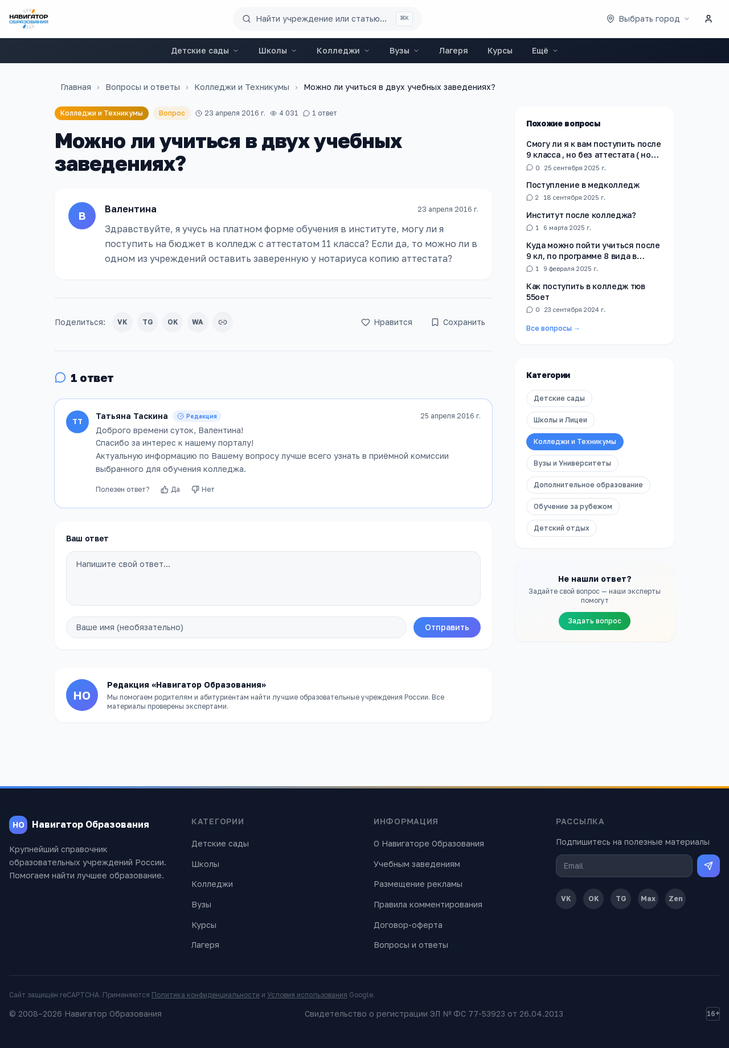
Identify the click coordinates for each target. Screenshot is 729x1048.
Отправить (447, 627)
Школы (278, 50)
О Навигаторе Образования (429, 843)
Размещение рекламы (418, 884)
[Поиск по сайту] (327, 19)
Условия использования (307, 995)
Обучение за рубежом (573, 506)
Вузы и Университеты (572, 463)
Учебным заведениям (417, 864)
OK (172, 322)
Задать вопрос (594, 621)
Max (648, 898)
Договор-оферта (408, 925)
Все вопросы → (553, 328)
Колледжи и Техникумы (241, 87)
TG (147, 322)
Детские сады (205, 50)
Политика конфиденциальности (205, 995)
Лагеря (453, 50)
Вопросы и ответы (142, 87)
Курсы (500, 50)
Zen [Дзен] (676, 898)
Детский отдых (561, 528)
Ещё (545, 50)
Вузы (405, 50)
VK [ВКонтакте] (566, 898)
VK (122, 322)
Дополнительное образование (588, 484)
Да (170, 489)
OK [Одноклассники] (593, 898)
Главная (75, 87)
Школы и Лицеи (560, 420)
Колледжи (343, 50)
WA (197, 322)
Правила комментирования (428, 904)
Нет (203, 489)
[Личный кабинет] (708, 18)
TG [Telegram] (621, 898)
